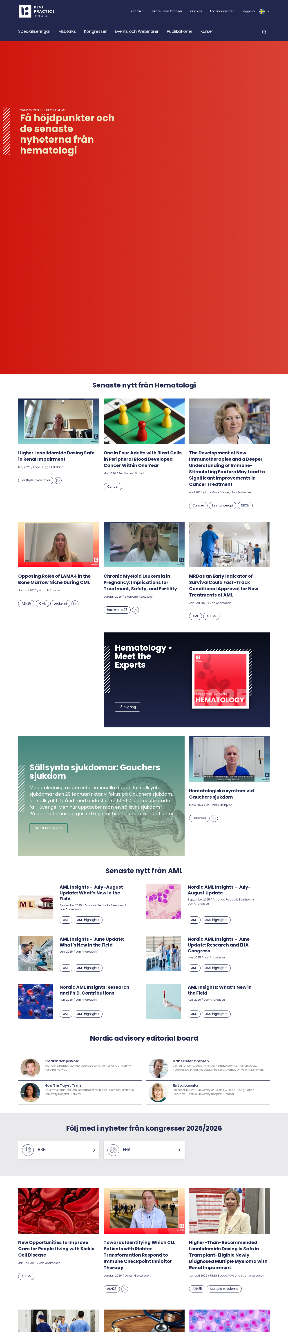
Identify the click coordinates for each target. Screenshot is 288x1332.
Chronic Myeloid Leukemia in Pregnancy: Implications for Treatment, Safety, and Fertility (140, 582)
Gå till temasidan (48, 828)
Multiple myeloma (36, 480)
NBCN (245, 505)
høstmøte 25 (117, 610)
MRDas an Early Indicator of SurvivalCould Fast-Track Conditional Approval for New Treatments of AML (223, 585)
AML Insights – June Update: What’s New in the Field (92, 942)
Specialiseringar (34, 31)
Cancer (113, 486)
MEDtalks (67, 31)
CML (42, 603)
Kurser (207, 31)
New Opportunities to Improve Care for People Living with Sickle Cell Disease (56, 1248)
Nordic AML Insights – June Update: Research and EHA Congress (219, 945)
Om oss (196, 11)
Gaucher (199, 818)
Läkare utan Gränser (166, 11)
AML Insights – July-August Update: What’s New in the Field (91, 893)
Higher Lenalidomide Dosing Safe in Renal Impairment (56, 456)
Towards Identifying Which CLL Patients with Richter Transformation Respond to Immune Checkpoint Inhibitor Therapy (139, 1255)
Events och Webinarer (137, 31)
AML (195, 616)
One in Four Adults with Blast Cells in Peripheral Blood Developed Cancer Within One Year (143, 459)
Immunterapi (222, 505)
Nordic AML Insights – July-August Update (219, 890)
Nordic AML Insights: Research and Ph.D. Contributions (94, 990)
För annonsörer (222, 11)
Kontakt (137, 11)
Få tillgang (127, 707)
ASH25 (26, 603)
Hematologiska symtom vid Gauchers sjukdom (221, 794)
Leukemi (60, 603)
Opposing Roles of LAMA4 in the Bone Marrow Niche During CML (54, 579)
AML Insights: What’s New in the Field (220, 990)
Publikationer (179, 31)
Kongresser (95, 31)
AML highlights (88, 920)
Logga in (248, 11)
